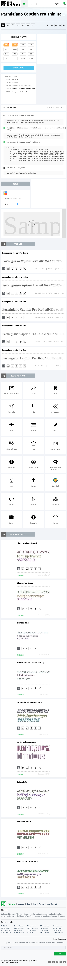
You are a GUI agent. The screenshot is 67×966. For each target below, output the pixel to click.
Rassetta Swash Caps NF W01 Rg (30, 663)
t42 (6, 58)
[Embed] (20, 268)
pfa (31, 49)
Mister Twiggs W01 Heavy (27, 742)
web (14, 45)
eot (31, 45)
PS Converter (18, 930)
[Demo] (13, 25)
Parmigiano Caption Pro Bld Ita (15, 277)
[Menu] (37, 3)
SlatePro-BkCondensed (27, 543)
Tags (34, 904)
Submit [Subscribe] (60, 954)
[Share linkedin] (64, 25)
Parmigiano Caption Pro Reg (14, 350)
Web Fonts (12, 904)
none (31, 58)
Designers (21, 904)
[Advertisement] (52, 48)
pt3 (15, 54)
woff (6, 49)
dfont (23, 58)
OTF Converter (44, 926)
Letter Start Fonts (52, 904)
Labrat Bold (22, 782)
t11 (15, 58)
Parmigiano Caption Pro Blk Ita (15, 253)
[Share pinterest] (60, 25)
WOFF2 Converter (32, 928)
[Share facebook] (47, 25)
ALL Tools (30, 932)
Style (28, 904)
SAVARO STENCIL (24, 822)
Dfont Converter (6, 932)
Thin (27, 92)
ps (22, 54)
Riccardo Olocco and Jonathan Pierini (23, 89)
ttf (6, 45)
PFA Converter (44, 928)
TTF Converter (31, 926)
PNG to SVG (4, 926)
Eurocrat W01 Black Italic (27, 861)
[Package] (23, 25)
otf (23, 49)
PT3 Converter (5, 930)
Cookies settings (58, 932)
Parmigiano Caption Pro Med (14, 301)
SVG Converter (57, 926)
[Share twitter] (55, 25)
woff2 (14, 49)
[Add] (3, 25)
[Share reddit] (51, 25)
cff (31, 54)
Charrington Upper (25, 583)
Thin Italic (15, 79)
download (18, 68)
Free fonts (10, 4)
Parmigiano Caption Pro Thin (14, 326)
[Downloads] (12, 268)
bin (6, 54)
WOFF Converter (19, 928)
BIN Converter (57, 928)
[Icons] (28, 25)
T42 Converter (44, 930)
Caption (22, 92)
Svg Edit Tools (18, 926)
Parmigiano (15, 92)
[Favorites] (8, 25)
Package (41, 904)
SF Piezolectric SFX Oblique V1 (29, 702)
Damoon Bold (23, 623)
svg (23, 45)
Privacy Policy (44, 932)
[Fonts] (33, 25)
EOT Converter (5, 928)
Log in (56, 3)
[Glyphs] (18, 25)
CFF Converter (31, 930)
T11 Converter (57, 930)
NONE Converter (19, 932)
